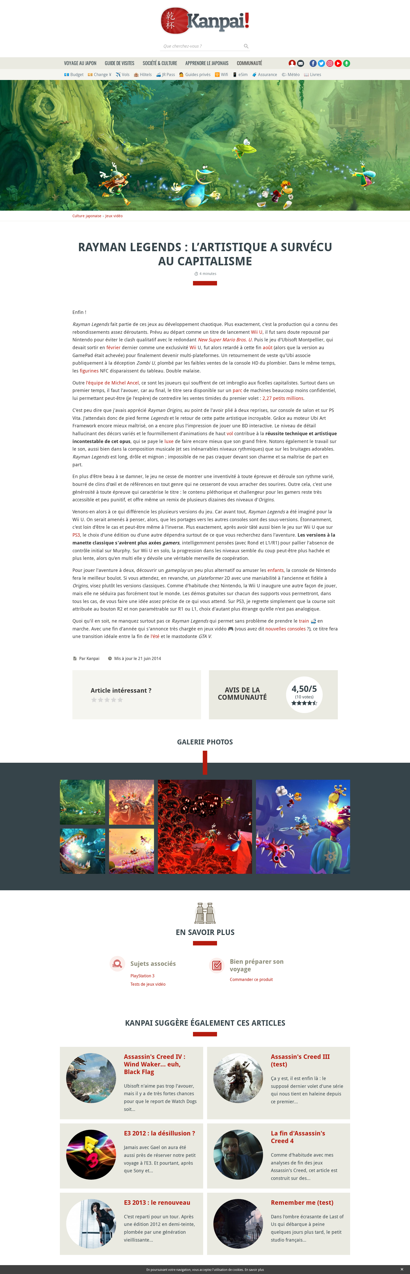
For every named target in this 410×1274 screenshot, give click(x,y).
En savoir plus (254, 1269)
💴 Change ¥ (99, 74)
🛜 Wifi (221, 74)
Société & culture (160, 63)
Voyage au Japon (80, 63)
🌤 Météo (290, 74)
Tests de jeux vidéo (148, 984)
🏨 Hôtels (143, 74)
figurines (89, 371)
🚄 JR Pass (165, 74)
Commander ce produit (251, 979)
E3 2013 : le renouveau (157, 1202)
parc (237, 390)
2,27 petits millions (283, 398)
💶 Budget (73, 74)
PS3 (76, 535)
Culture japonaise (86, 215)
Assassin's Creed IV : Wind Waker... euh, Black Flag (154, 1064)
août (267, 347)
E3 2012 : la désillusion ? (159, 1133)
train (304, 621)
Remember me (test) (302, 1202)
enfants (275, 570)
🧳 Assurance (264, 74)
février (113, 347)
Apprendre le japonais (207, 63)
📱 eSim (240, 74)
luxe (169, 441)
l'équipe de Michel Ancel (112, 383)
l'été (155, 636)
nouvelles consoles (285, 628)
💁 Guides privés (194, 74)
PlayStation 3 (142, 976)
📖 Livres (312, 74)
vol (230, 433)
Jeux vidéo (114, 215)
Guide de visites (119, 63)
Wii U (257, 332)
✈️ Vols (122, 74)
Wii (193, 347)
